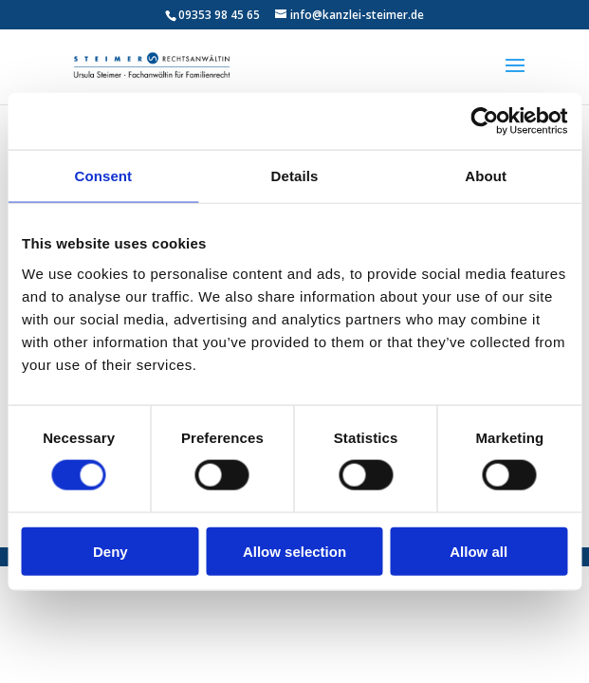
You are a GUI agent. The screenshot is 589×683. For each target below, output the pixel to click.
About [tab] (485, 176)
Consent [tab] (103, 176)
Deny (110, 551)
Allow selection (294, 551)
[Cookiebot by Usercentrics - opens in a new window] (484, 121)
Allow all (478, 551)
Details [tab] (295, 176)
